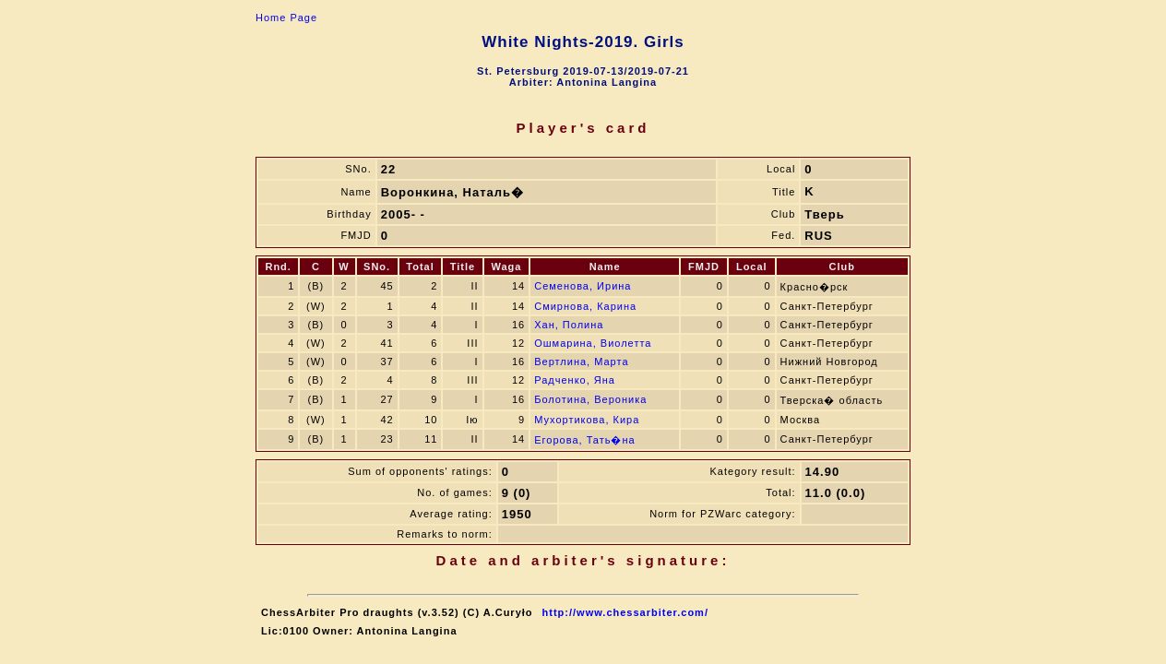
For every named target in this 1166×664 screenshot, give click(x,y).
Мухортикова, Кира (586, 419)
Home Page (286, 17)
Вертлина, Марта (581, 361)
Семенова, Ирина (582, 285)
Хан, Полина (568, 324)
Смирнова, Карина (585, 306)
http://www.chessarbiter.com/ (625, 612)
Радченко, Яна (574, 379)
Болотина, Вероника (590, 399)
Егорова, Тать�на (584, 439)
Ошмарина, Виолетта (592, 343)
